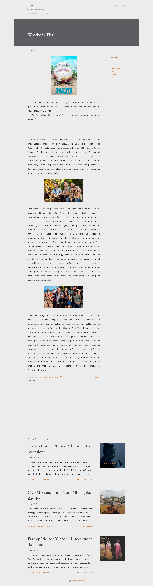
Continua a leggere (85, 479)
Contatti (44, 14)
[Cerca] (116, 5)
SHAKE (31, 5)
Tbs (112, 71)
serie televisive (115, 68)
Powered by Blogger (76, 580)
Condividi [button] (114, 58)
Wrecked (113, 74)
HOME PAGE (31, 14)
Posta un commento (45, 479)
